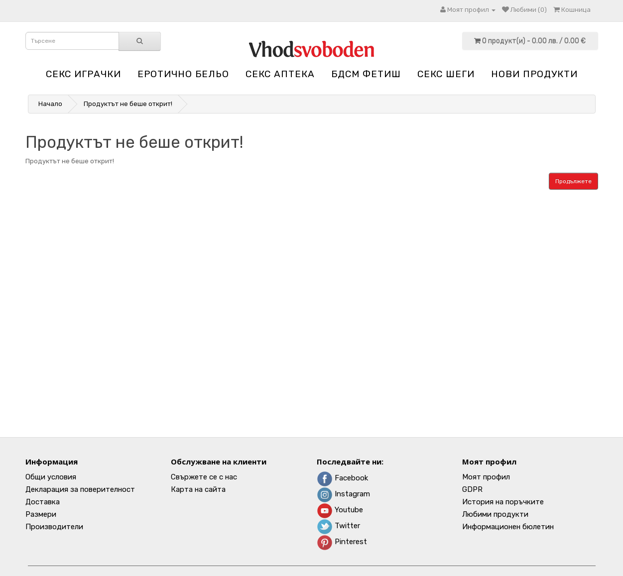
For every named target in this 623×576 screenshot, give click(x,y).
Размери (40, 514)
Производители (54, 526)
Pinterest (342, 541)
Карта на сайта (198, 489)
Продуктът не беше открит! (128, 104)
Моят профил (486, 476)
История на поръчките (503, 501)
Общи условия (50, 476)
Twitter (338, 525)
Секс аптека (280, 74)
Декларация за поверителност (80, 489)
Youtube (340, 509)
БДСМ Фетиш (366, 74)
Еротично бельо (183, 74)
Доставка (42, 501)
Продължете (573, 181)
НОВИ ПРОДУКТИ (534, 74)
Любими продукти (495, 514)
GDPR (472, 489)
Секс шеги (446, 74)
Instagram (343, 493)
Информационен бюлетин (508, 526)
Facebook (342, 477)
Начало (50, 104)
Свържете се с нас (204, 476)
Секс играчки (83, 74)
